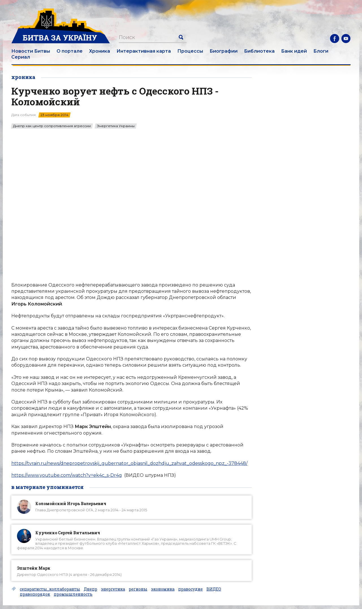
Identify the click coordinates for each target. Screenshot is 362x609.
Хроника (99, 51)
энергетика (113, 589)
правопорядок (35, 594)
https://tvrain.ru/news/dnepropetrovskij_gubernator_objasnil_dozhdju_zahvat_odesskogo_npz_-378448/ (129, 463)
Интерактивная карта (144, 51)
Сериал (20, 57)
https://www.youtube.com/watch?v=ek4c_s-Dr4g (66, 475)
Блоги (320, 51)
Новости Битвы (30, 51)
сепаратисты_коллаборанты (50, 589)
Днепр (90, 589)
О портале (70, 51)
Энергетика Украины (116, 126)
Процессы (190, 51)
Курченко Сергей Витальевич (67, 532)
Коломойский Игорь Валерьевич (70, 503)
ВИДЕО (213, 589)
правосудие (190, 589)
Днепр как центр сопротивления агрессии (52, 126)
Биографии (224, 51)
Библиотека (259, 51)
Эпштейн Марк (33, 568)
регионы (138, 589)
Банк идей (294, 51)
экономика (162, 589)
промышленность (73, 594)
